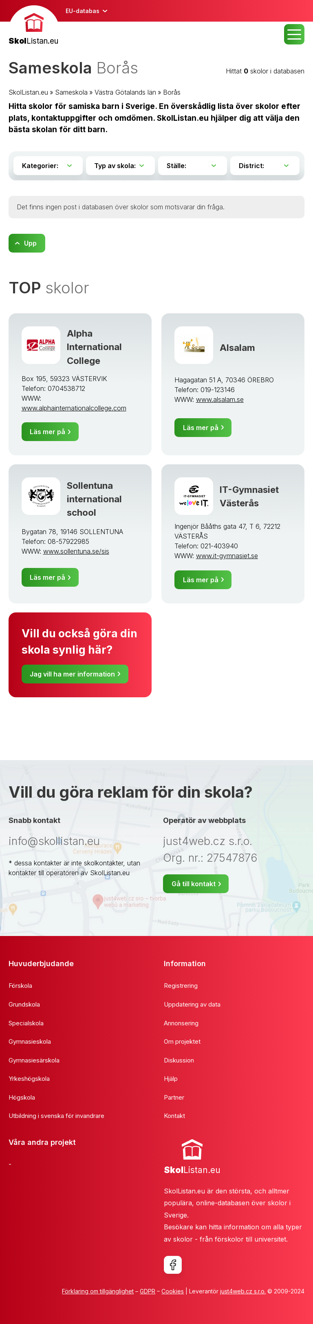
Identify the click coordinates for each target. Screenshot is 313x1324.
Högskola (22, 1097)
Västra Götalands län (125, 92)
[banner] (34, 26)
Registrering (181, 985)
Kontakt (174, 1116)
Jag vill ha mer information (72, 674)
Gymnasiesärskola (34, 1060)
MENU (294, 34)
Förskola (20, 985)
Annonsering (181, 1023)
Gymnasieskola (30, 1041)
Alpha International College (94, 347)
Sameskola (71, 92)
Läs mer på (47, 432)
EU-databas (82, 10)
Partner (174, 1097)
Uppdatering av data (192, 1004)
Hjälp (171, 1078)
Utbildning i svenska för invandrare (56, 1116)
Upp (30, 243)
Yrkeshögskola (29, 1078)
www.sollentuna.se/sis (76, 551)
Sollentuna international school (94, 499)
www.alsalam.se (220, 399)
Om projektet (182, 1041)
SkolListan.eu (28, 92)
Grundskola (24, 1004)
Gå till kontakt (194, 884)
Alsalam (237, 347)
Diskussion (179, 1060)
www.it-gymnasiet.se (227, 556)
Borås (172, 92)
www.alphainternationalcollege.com (74, 408)
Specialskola (26, 1023)
